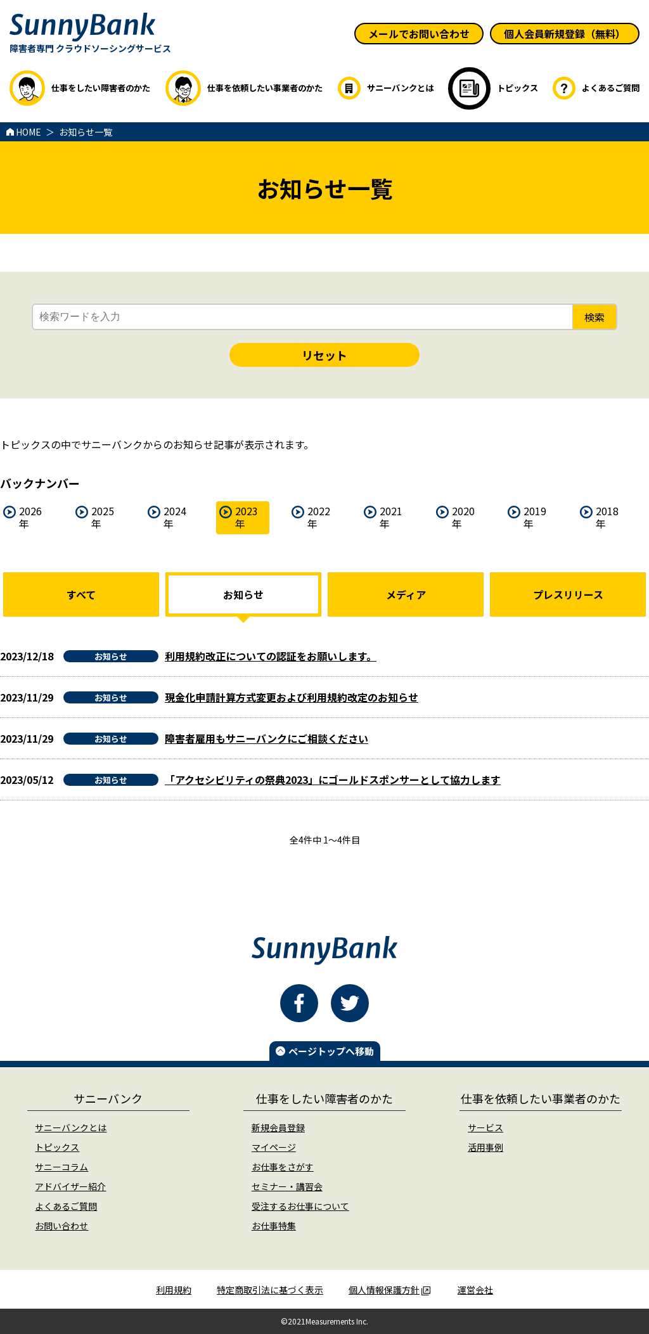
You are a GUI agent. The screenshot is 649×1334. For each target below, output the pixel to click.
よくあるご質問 (66, 1206)
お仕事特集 (274, 1225)
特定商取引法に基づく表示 (270, 1289)
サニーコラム (61, 1166)
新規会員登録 (278, 1127)
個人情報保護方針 (389, 1289)
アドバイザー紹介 (70, 1186)
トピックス (57, 1147)
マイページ (274, 1147)
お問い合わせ (61, 1225)
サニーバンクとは (70, 1127)
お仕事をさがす (283, 1166)
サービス (485, 1127)
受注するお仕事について (300, 1206)
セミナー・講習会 (287, 1186)
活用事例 (485, 1147)
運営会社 (475, 1289)
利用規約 (173, 1289)
